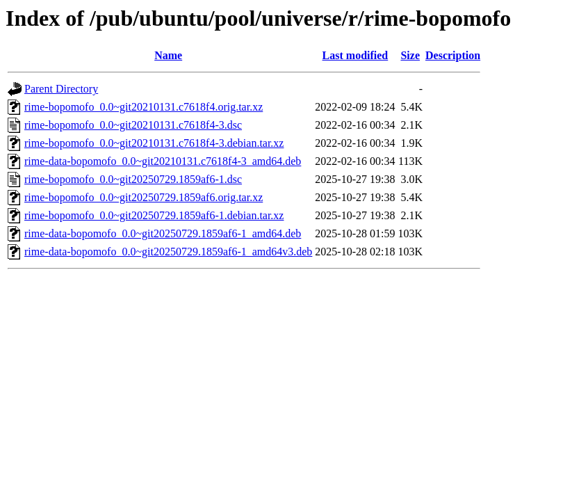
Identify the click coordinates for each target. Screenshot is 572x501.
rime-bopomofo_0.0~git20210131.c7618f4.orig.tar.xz (143, 107)
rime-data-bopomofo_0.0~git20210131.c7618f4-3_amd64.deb (162, 161)
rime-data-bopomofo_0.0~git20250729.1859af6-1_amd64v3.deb (168, 251)
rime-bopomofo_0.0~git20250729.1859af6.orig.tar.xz (143, 197)
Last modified (355, 55)
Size (410, 55)
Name (168, 55)
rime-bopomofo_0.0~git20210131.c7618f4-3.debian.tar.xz (154, 143)
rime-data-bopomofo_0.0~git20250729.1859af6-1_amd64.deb (162, 233)
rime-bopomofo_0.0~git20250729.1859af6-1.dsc (133, 179)
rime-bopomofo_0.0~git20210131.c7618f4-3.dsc (133, 125)
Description (452, 55)
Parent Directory (61, 89)
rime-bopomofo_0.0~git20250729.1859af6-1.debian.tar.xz (154, 215)
